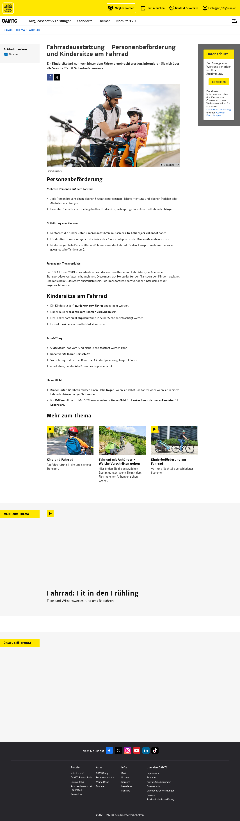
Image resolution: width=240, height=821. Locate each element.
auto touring (77, 773)
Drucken (14, 54)
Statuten (151, 777)
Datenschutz (153, 786)
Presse (125, 777)
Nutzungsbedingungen (159, 782)
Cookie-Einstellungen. (215, 114)
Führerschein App (105, 777)
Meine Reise (102, 782)
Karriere (125, 782)
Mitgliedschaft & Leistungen (50, 21)
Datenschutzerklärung (218, 109)
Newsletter (126, 786)
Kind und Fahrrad (60, 460)
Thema (20, 30)
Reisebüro (76, 794)
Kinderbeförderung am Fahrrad (168, 462)
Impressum (153, 773)
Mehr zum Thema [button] (16, 514)
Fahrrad (34, 30)
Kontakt (125, 790)
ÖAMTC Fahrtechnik (81, 777)
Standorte (84, 21)
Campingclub (77, 782)
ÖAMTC (8, 30)
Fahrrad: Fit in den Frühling (92, 593)
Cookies (151, 795)
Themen (104, 21)
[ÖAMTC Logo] (8, 8)
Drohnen (100, 786)
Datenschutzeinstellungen (161, 790)
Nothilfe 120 (126, 21)
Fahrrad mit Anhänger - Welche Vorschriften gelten (119, 462)
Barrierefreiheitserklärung (160, 799)
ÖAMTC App (102, 773)
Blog (123, 773)
